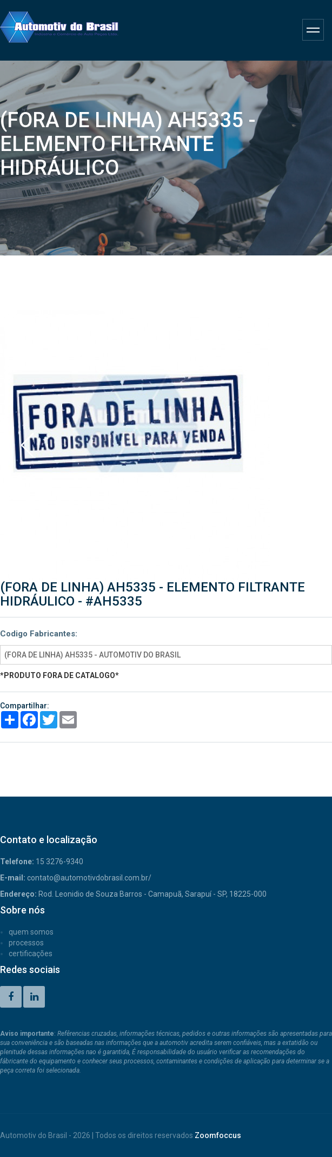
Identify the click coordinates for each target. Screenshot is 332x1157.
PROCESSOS (26, 942)
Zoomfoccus (218, 1135)
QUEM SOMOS (31, 932)
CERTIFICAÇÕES (30, 953)
